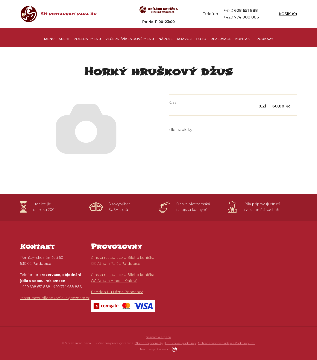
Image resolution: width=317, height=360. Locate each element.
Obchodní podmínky (149, 343)
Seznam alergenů (158, 337)
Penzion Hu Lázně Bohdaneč (117, 292)
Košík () (288, 13)
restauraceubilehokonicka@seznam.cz (54, 298)
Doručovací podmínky (180, 343)
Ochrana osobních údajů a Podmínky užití (226, 343)
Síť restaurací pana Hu (69, 13)
